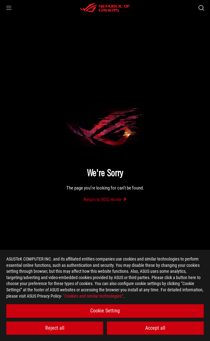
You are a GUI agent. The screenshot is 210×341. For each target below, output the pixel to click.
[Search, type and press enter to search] (201, 8)
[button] (9, 8)
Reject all (54, 328)
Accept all (155, 328)
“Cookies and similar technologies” (93, 296)
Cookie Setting (105, 311)
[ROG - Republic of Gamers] (105, 8)
